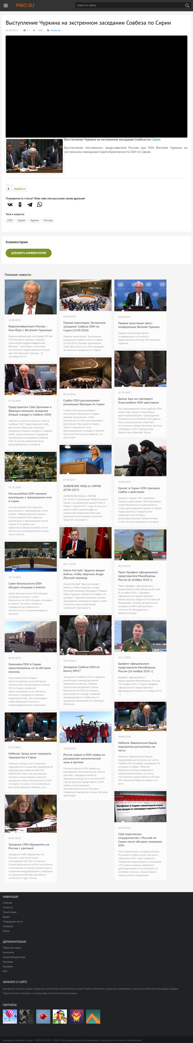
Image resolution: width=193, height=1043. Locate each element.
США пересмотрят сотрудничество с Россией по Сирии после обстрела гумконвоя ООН (140, 839)
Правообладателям (14, 957)
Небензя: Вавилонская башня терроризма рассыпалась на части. (137, 746)
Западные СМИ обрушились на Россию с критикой (28, 846)
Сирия (21, 220)
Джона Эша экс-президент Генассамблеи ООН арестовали (138, 400)
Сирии (155, 139)
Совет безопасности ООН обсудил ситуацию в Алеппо (26, 585)
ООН (10, 220)
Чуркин (34, 220)
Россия (48, 220)
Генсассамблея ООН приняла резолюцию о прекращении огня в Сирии (30, 497)
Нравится (19, 188)
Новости (56, 30)
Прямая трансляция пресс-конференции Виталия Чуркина (138, 325)
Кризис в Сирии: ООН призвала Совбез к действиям (139, 490)
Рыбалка (8, 926)
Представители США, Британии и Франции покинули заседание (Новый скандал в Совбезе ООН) (29, 410)
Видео (6, 916)
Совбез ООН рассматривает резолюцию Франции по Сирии (84, 402)
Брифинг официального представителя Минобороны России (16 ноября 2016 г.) (136, 667)
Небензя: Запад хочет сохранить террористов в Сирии (29, 755)
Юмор (6, 931)
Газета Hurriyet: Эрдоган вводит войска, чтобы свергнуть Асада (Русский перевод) (84, 574)
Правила (8, 966)
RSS (5, 971)
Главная (7, 902)
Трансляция (10, 912)
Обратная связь (12, 947)
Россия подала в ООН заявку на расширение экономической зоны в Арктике (84, 758)
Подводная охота (13, 921)
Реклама (8, 961)
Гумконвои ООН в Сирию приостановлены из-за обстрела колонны (29, 668)
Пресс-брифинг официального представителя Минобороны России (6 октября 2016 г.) (138, 576)
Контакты (8, 952)
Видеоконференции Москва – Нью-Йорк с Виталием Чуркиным (30, 328)
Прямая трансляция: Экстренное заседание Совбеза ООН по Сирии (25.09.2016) (84, 326)
